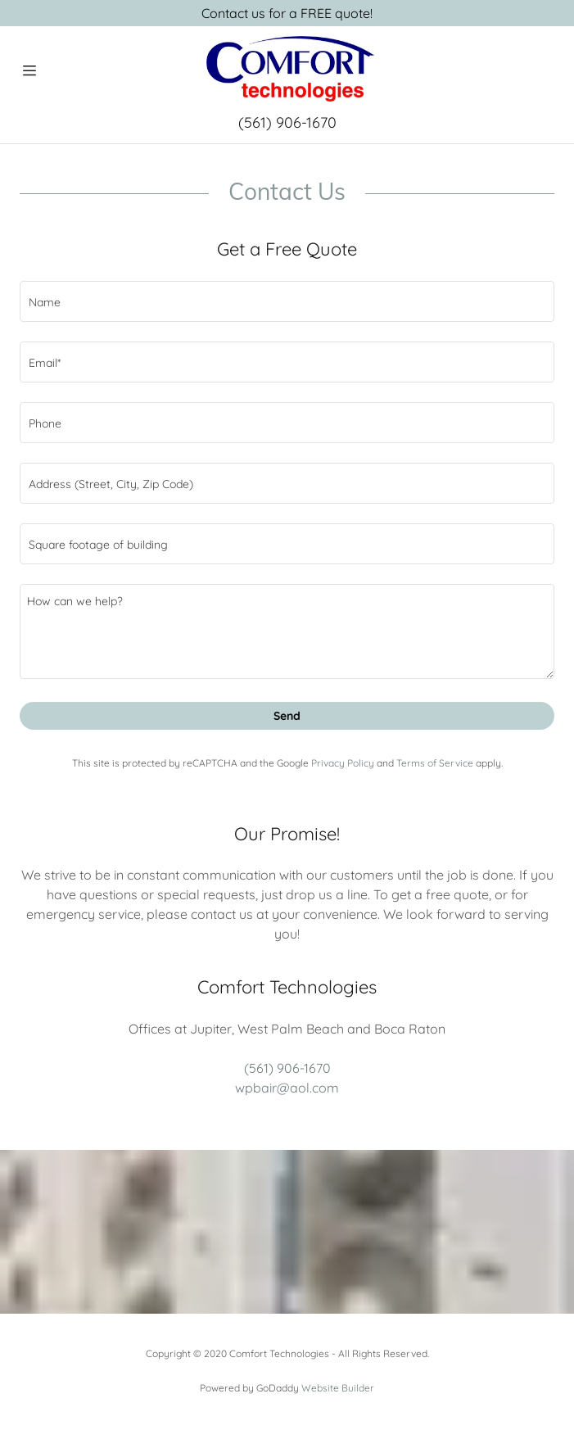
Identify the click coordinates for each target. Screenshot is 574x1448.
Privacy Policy (342, 763)
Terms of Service (434, 763)
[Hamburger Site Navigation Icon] (29, 70)
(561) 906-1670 (287, 122)
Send (287, 715)
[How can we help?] (287, 631)
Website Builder (337, 1388)
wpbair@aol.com (287, 1087)
